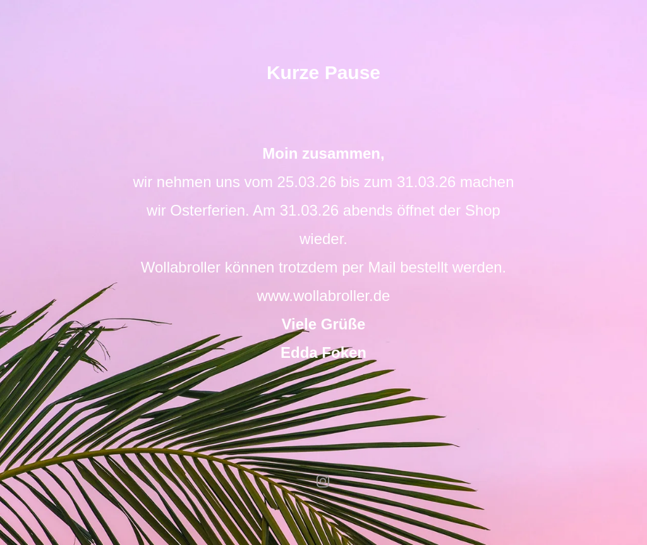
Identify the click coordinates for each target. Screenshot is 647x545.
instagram (323, 481)
